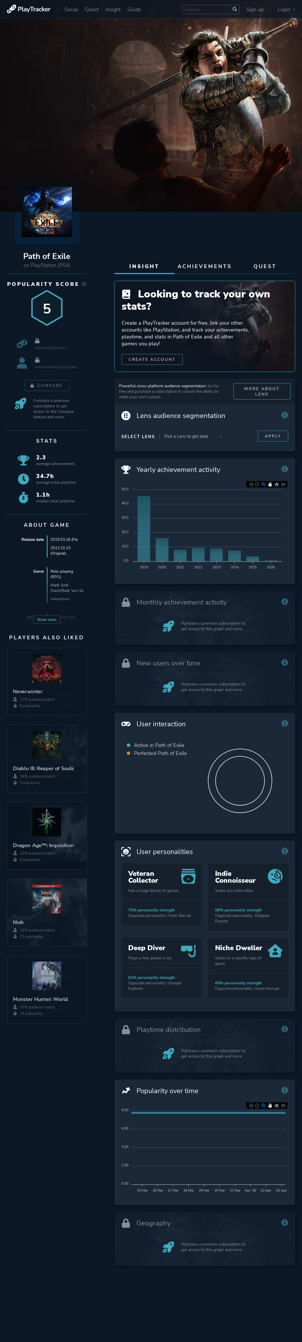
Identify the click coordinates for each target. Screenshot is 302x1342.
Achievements (205, 266)
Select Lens (138, 440)
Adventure (59, 599)
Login (286, 9)
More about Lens (261, 395)
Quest (92, 9)
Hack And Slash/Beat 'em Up (66, 587)
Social (71, 9)
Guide (134, 9)
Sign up (255, 9)
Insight (113, 9)
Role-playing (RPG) (61, 574)
